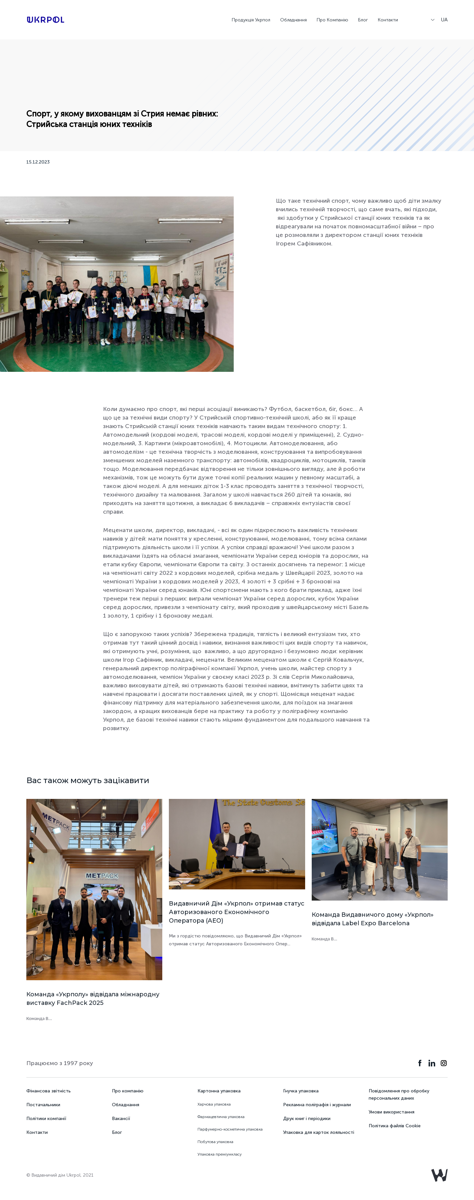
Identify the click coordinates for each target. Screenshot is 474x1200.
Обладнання (293, 20)
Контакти (388, 20)
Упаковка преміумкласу (220, 1154)
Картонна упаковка (219, 1091)
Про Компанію (332, 20)
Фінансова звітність (48, 1091)
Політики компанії (46, 1118)
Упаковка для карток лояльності (318, 1132)
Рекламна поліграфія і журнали (317, 1105)
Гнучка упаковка (301, 1091)
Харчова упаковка (214, 1104)
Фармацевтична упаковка (221, 1116)
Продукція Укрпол (251, 20)
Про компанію (128, 1091)
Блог (363, 20)
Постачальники (43, 1105)
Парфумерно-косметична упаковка (230, 1129)
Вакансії (121, 1118)
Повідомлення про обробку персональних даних (399, 1094)
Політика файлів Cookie (395, 1126)
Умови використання (391, 1112)
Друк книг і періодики (306, 1118)
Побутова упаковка (215, 1141)
